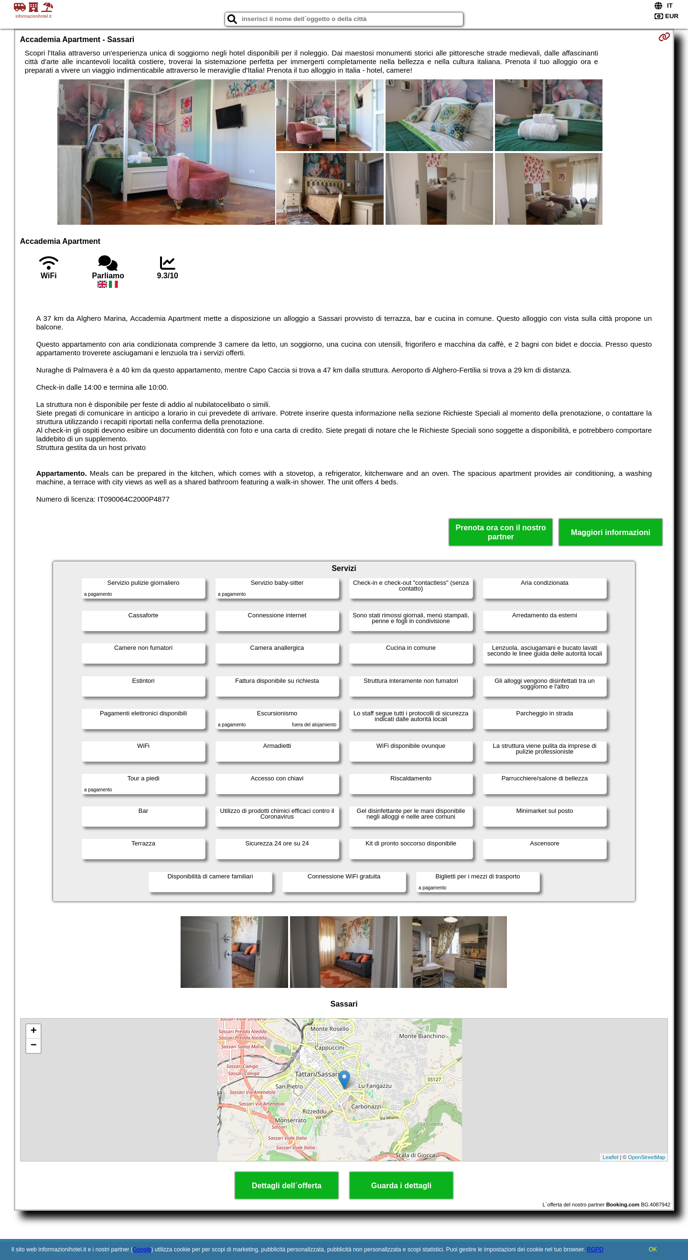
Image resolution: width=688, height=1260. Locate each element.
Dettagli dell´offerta (287, 1186)
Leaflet (610, 1157)
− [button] (34, 1046)
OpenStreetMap (647, 1157)
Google (142, 1249)
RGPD (595, 1249)
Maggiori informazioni (610, 532)
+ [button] (34, 1031)
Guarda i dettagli (401, 1186)
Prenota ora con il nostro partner (501, 532)
